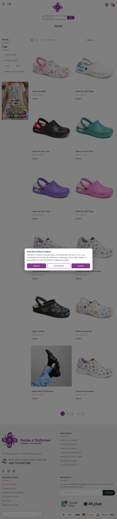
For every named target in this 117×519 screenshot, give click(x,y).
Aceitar (81, 266)
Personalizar (59, 266)
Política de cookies (61, 260)
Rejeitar (36, 266)
